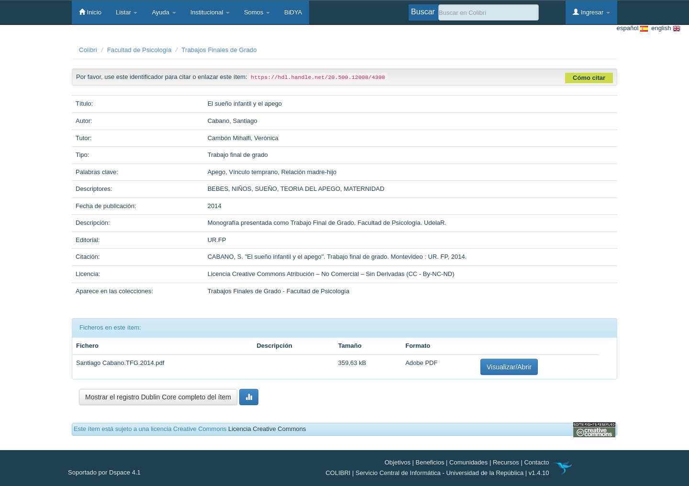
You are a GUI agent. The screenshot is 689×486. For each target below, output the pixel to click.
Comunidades (468, 462)
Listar (126, 12)
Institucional (210, 12)
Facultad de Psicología (139, 50)
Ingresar (591, 12)
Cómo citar (589, 77)
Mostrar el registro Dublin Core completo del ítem (158, 397)
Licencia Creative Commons (267, 428)
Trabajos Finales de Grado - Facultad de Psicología (279, 291)
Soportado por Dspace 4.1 (104, 472)
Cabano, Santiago (232, 120)
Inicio (90, 12)
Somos (257, 12)
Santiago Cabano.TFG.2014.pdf (120, 362)
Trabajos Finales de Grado (218, 50)
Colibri (88, 50)
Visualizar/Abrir (509, 367)
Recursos (506, 462)
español (632, 28)
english (664, 28)
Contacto (536, 462)
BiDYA (293, 12)
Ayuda (164, 12)
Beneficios (430, 462)
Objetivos (398, 462)
